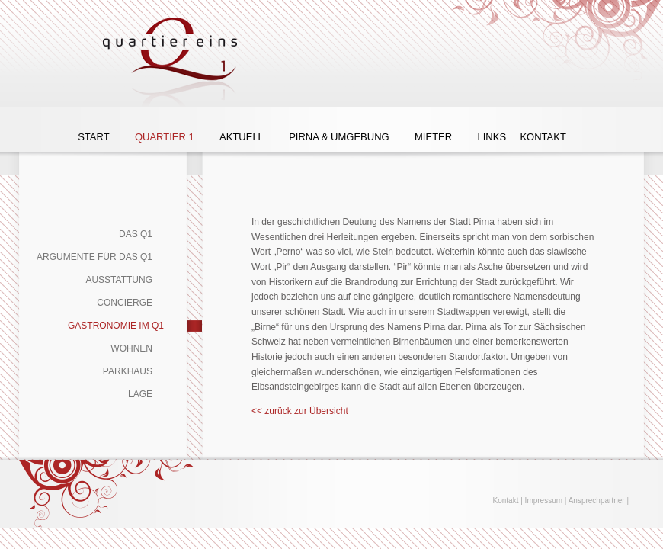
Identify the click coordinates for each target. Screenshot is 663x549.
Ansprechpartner (597, 500)
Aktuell (241, 137)
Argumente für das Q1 (94, 257)
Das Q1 (135, 234)
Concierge (124, 302)
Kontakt (542, 137)
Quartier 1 (164, 137)
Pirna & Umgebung (339, 137)
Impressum (543, 500)
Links (491, 137)
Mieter (433, 137)
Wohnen (131, 348)
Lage (140, 394)
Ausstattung (118, 279)
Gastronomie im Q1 (116, 325)
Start (93, 137)
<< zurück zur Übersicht (299, 411)
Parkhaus (127, 371)
